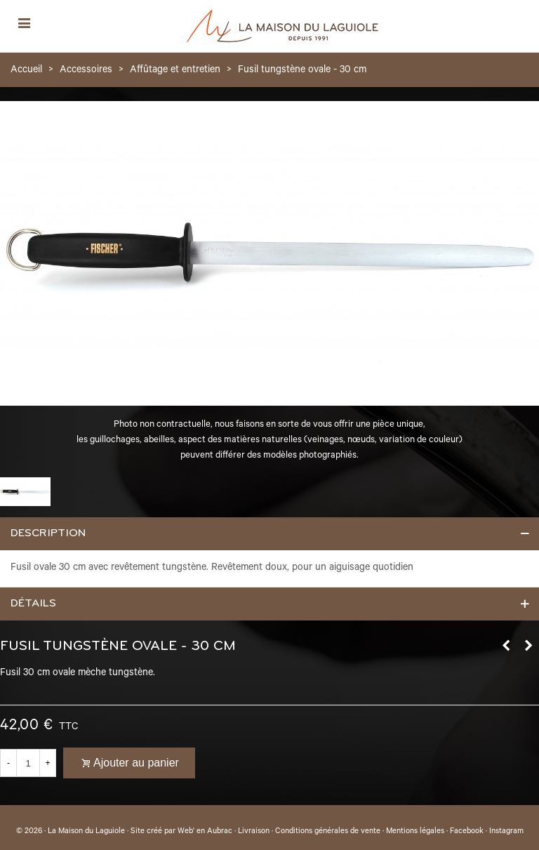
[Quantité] (28, 763)
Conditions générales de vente (327, 832)
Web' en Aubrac (205, 832)
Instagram (506, 832)
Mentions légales (415, 832)
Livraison (254, 832)
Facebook (467, 832)
